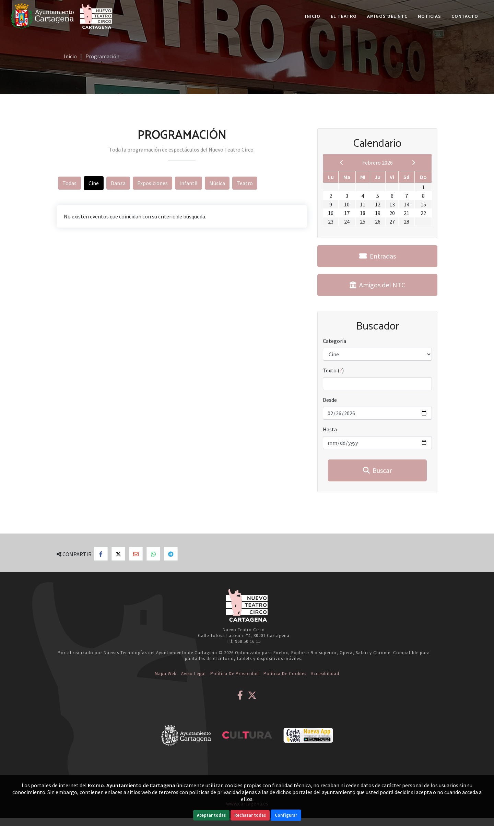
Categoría (334, 340)
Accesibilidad (325, 674)
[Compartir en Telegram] (171, 554)
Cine (94, 183)
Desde (330, 399)
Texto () (333, 370)
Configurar (286, 815)
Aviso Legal (193, 674)
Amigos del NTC (387, 16)
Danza (118, 183)
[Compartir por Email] (136, 554)
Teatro (245, 183)
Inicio (312, 16)
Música (217, 183)
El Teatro (344, 16)
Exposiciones (152, 183)
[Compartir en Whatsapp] (153, 554)
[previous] (342, 162)
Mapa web (166, 674)
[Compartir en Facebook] (101, 554)
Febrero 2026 (377, 162)
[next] (413, 162)
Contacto (464, 16)
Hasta (330, 429)
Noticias (429, 16)
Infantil (188, 183)
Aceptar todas (211, 815)
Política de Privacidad (234, 674)
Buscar (377, 470)
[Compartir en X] (118, 554)
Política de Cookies (284, 674)
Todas (69, 183)
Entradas (377, 256)
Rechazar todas (250, 815)
